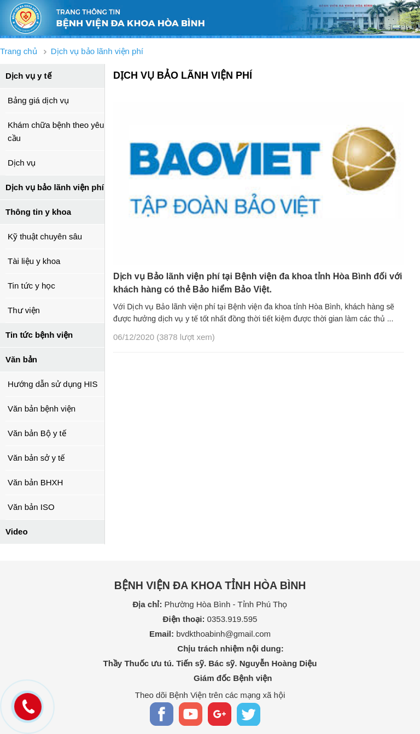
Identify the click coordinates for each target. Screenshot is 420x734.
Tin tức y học (31, 285)
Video (16, 531)
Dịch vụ (22, 162)
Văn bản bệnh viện (41, 408)
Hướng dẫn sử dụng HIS (52, 384)
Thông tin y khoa (38, 211)
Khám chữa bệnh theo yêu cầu (56, 131)
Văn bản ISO (31, 507)
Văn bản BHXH (35, 482)
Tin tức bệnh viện (39, 334)
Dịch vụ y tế (28, 75)
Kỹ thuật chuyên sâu (45, 236)
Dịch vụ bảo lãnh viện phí (54, 187)
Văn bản (21, 359)
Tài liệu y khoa (34, 261)
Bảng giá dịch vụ (38, 100)
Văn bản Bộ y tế (37, 433)
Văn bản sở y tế (36, 457)
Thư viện (24, 310)
